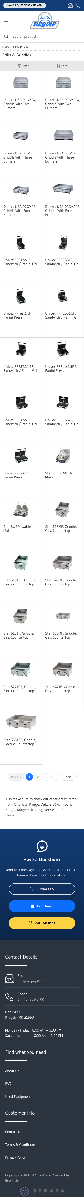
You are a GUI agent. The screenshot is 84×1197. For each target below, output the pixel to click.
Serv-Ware (52, 809)
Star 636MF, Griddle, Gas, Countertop (61, 635)
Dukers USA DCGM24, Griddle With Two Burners (19, 104)
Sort (62, 66)
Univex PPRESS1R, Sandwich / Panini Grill (21, 262)
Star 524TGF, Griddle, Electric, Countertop (19, 689)
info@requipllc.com (32, 981)
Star (64, 809)
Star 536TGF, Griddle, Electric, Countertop (19, 742)
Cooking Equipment (16, 46)
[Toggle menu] (6, 20)
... (46, 776)
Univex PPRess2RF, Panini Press (17, 475)
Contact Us (42, 889)
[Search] (42, 36)
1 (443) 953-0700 (31, 999)
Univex (10, 815)
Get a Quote (41, 906)
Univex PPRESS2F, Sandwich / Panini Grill (62, 422)
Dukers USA (50, 804)
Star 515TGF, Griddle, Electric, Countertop (19, 582)
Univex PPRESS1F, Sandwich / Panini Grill (62, 262)
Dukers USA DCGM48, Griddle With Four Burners (20, 211)
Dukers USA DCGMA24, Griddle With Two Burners (62, 104)
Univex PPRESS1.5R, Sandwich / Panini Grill (21, 368)
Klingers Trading (29, 809)
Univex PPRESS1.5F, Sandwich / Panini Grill (62, 315)
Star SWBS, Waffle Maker (59, 475)
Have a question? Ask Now (24, 5)
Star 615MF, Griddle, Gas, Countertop (61, 529)
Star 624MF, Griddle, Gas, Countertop (61, 582)
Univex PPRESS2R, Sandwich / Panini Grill (21, 422)
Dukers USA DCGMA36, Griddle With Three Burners (62, 157)
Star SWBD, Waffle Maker (17, 529)
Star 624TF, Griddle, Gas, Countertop (60, 689)
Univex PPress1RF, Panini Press (17, 315)
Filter (23, 66)
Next (68, 776)
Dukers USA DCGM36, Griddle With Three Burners (19, 157)
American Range (26, 804)
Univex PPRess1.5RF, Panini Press (61, 368)
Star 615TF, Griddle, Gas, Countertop (18, 635)
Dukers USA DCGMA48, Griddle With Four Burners (62, 211)
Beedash (11, 1180)
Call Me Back (42, 923)
